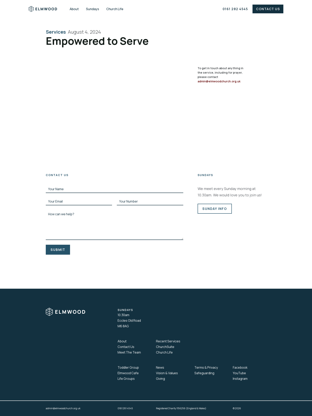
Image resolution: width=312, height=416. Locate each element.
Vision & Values (167, 373)
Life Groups (126, 378)
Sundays (92, 9)
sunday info (214, 209)
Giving (160, 378)
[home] (46, 9)
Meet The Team (129, 352)
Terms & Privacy (206, 367)
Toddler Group (128, 367)
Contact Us (268, 9)
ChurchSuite (165, 347)
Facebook (240, 367)
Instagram (240, 378)
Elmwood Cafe (128, 373)
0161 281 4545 (125, 408)
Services (57, 32)
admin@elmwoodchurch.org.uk (219, 81)
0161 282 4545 (235, 9)
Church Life (114, 9)
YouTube (239, 373)
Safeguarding (204, 373)
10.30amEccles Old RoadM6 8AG (129, 320)
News (160, 367)
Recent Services (168, 341)
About (74, 9)
